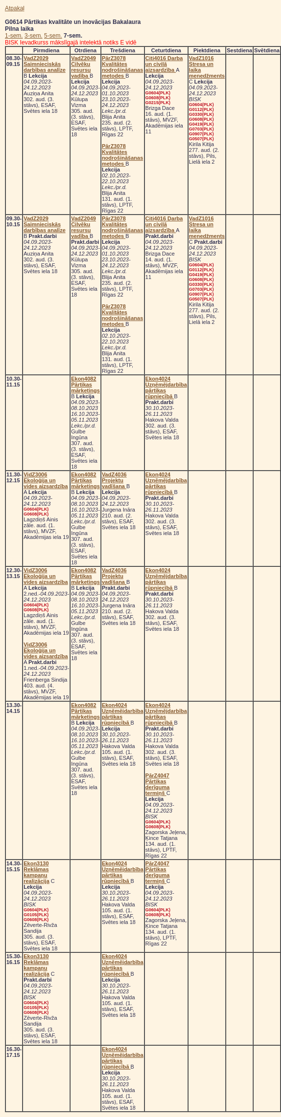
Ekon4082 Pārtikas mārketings (85, 384)
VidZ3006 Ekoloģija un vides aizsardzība (45, 480)
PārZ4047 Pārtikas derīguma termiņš (157, 784)
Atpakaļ (14, 8)
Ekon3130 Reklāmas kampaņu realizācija (36, 872)
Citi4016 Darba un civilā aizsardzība (164, 64)
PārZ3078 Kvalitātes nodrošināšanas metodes (122, 67)
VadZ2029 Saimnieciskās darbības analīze (44, 64)
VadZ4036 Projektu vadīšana (114, 480)
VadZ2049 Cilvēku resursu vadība (83, 67)
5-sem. (53, 35)
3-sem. (33, 35)
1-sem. (14, 35)
